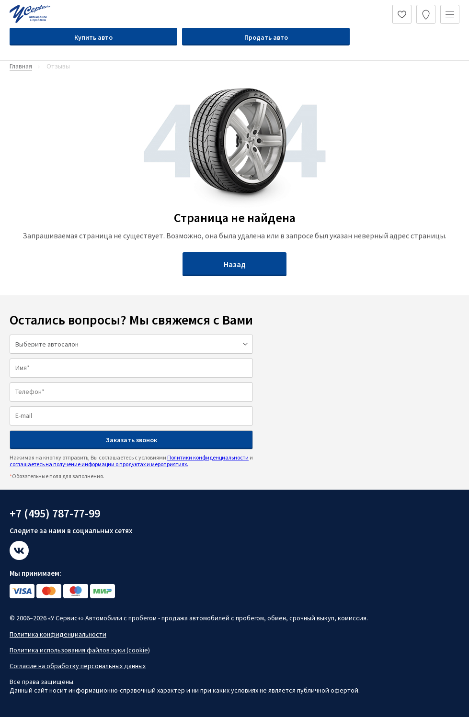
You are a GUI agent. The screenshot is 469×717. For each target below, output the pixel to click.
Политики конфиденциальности (208, 457)
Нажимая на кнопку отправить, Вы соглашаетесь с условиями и (131, 461)
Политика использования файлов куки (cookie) (80, 650)
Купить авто (93, 37)
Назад (235, 264)
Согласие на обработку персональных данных (78, 665)
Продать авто (266, 37)
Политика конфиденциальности (58, 634)
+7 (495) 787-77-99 (55, 513)
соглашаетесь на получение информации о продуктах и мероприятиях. (99, 464)
